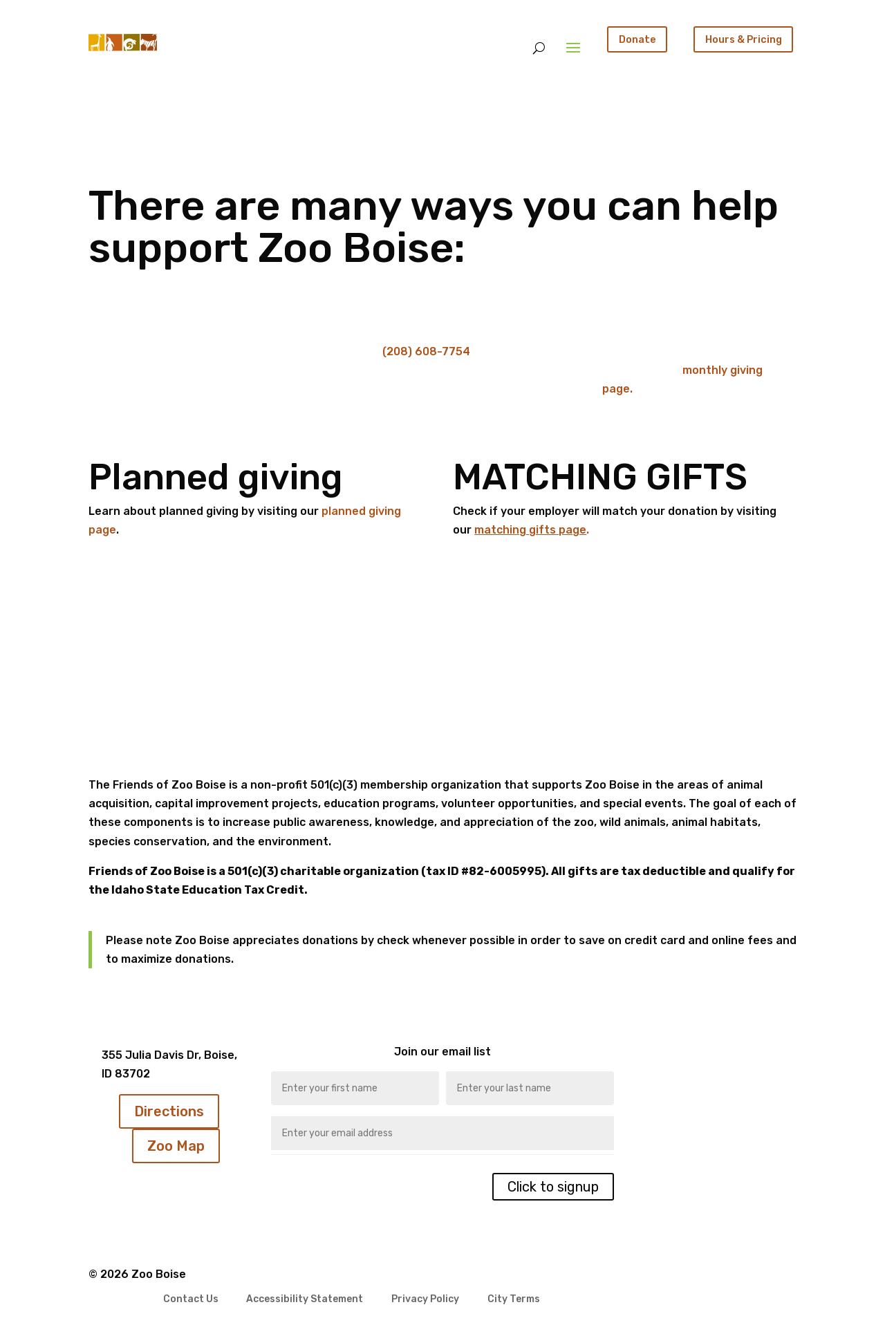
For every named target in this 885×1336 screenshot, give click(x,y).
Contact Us (190, 1300)
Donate (637, 39)
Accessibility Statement (304, 1300)
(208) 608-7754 (426, 351)
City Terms (513, 1300)
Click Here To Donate (175, 385)
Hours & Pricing (743, 39)
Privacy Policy (425, 1300)
